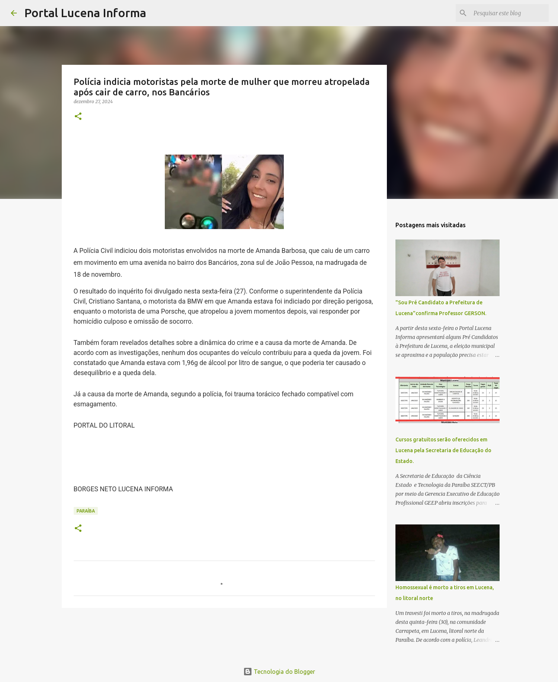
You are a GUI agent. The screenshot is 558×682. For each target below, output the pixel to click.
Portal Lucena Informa (85, 12)
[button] (78, 117)
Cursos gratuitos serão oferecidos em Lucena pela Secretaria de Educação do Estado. (443, 450)
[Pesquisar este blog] (510, 13)
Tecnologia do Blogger (279, 671)
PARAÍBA (86, 510)
